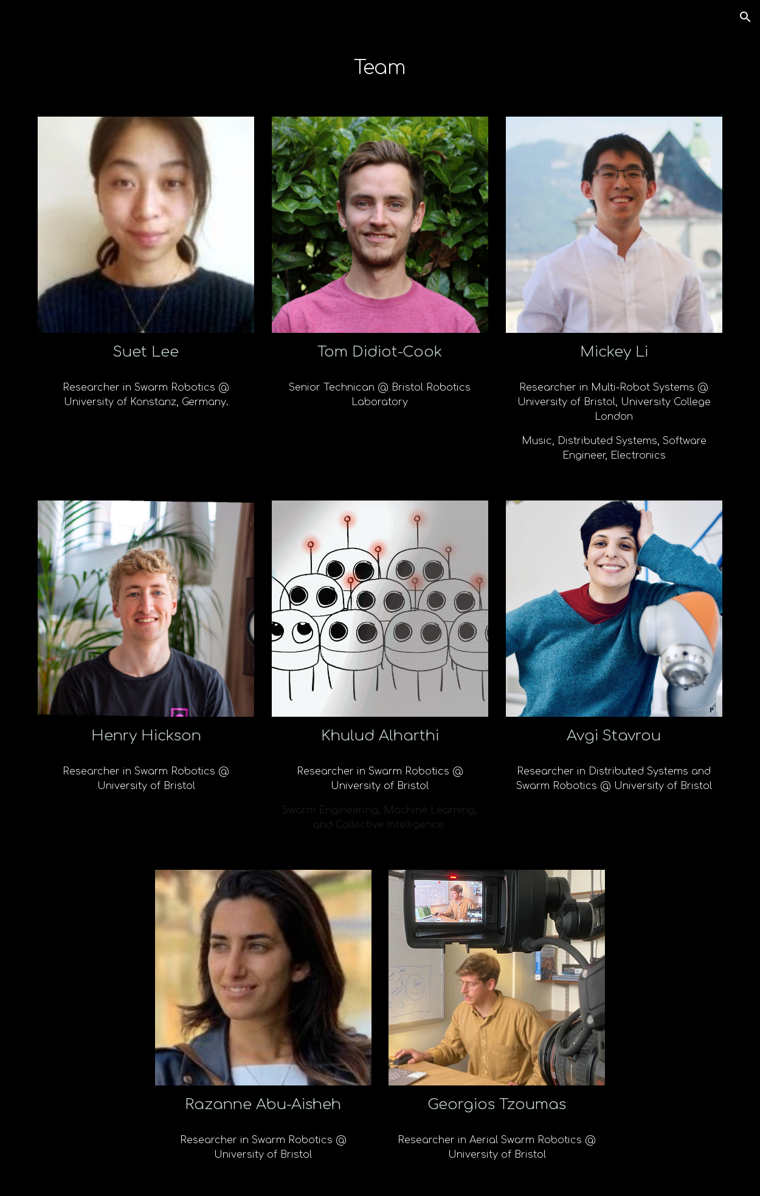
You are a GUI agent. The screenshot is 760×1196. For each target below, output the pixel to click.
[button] (745, 17)
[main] (380, 68)
